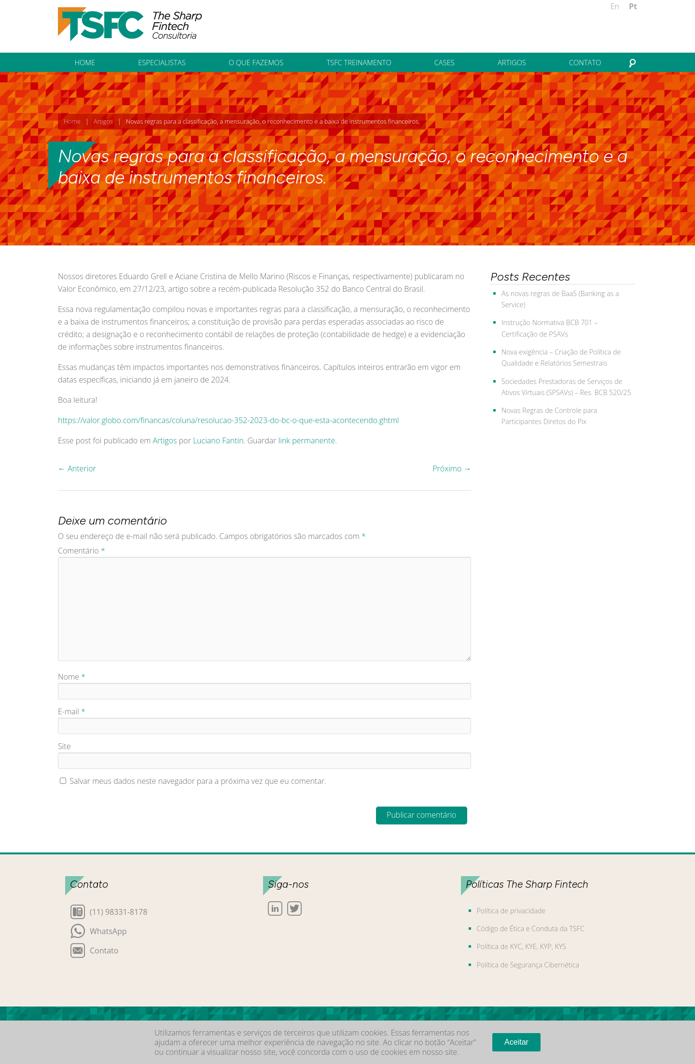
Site (64, 746)
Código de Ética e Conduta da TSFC (530, 928)
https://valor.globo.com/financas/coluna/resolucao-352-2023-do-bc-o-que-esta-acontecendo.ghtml (228, 420)
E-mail (71, 711)
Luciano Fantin (218, 440)
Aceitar (516, 1042)
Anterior (77, 468)
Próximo (451, 468)
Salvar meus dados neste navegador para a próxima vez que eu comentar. (198, 781)
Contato (104, 949)
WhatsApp (108, 930)
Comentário (81, 550)
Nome (71, 676)
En (615, 6)
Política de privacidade (511, 910)
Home (72, 121)
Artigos (103, 121)
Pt (633, 6)
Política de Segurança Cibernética (528, 964)
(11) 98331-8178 (118, 911)
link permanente (306, 440)
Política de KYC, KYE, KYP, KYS (521, 946)
